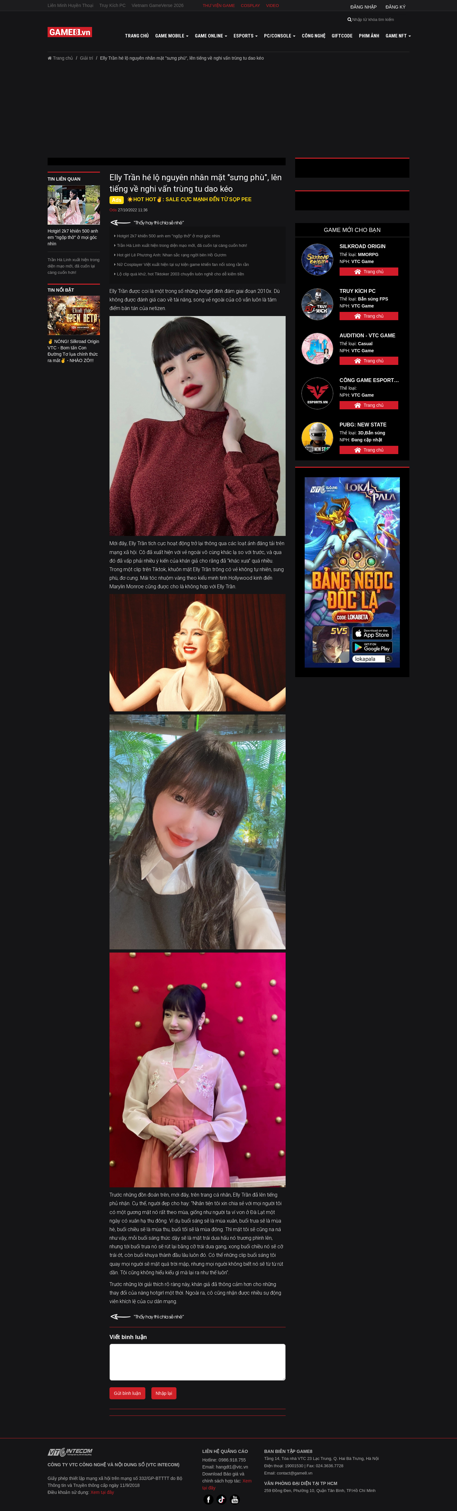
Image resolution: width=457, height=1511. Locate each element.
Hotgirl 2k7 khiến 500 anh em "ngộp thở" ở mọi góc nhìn (167, 236)
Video (272, 5)
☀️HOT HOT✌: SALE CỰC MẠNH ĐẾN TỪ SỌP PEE (189, 199)
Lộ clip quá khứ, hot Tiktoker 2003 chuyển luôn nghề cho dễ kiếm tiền (179, 274)
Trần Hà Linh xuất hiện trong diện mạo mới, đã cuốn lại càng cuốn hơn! (74, 266)
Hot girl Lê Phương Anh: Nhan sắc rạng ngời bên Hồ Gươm (170, 255)
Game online (211, 36)
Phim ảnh (369, 36)
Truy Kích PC (112, 5)
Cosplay (250, 5)
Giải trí (86, 58)
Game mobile (172, 36)
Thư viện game (219, 5)
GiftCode (342, 36)
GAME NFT (398, 36)
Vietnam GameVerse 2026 (158, 5)
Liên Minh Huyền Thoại (70, 5)
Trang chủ (137, 36)
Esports (246, 36)
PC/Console (279, 36)
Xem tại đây (102, 1492)
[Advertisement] (228, 111)
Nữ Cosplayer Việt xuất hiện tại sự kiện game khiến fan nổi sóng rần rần (181, 264)
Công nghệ (313, 36)
